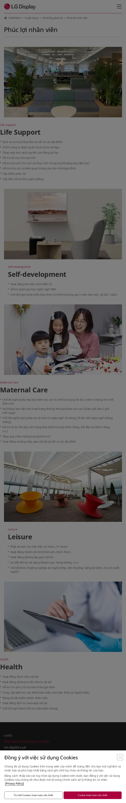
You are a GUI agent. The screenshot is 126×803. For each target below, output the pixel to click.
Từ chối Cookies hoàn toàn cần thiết (33, 795)
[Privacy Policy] (14, 783)
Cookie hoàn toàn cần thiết (92, 795)
